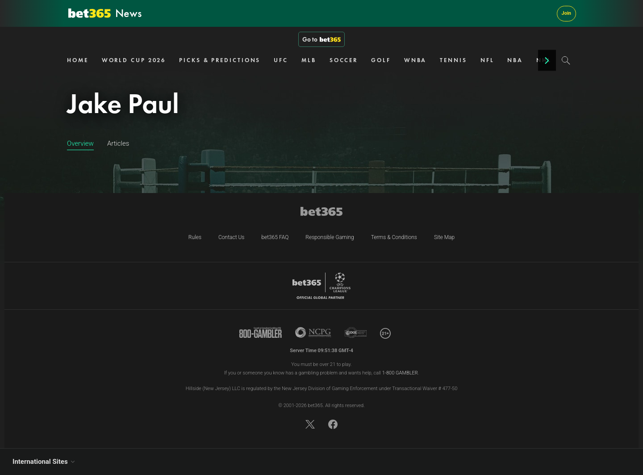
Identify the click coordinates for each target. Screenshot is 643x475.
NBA (515, 60)
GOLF (381, 60)
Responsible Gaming (329, 237)
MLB (308, 60)
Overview (80, 143)
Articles (118, 143)
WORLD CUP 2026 (134, 60)
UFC (281, 60)
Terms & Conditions (394, 237)
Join (566, 13)
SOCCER (344, 60)
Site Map (444, 237)
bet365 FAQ (274, 237)
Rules (194, 237)
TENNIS (453, 60)
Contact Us (231, 237)
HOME (77, 60)
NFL (487, 60)
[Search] (566, 60)
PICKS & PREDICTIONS (219, 60)
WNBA (415, 60)
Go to (321, 39)
